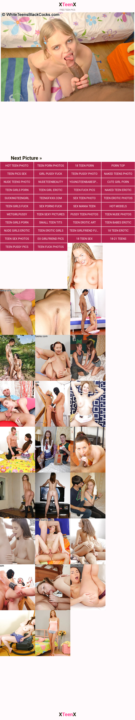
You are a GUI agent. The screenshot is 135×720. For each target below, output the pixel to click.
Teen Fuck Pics (84, 190)
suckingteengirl (17, 198)
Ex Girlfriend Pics (50, 238)
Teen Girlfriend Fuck (84, 230)
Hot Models (118, 206)
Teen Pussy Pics (16, 247)
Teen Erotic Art (84, 222)
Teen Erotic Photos (118, 198)
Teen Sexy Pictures (51, 214)
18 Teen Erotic (118, 230)
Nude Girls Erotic (17, 230)
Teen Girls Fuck (16, 206)
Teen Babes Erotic (118, 222)
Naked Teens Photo (118, 173)
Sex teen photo (84, 198)
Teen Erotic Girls (50, 230)
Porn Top (118, 165)
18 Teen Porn (84, 165)
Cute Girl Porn (118, 182)
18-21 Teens (118, 238)
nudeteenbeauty (50, 182)
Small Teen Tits (50, 222)
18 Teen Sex (84, 238)
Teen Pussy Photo (84, 173)
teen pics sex (17, 173)
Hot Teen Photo (16, 165)
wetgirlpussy (17, 214)
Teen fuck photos (51, 247)
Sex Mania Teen (84, 206)
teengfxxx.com (50, 198)
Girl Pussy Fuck (50, 173)
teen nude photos (118, 214)
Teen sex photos (17, 238)
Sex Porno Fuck (50, 206)
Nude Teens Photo (17, 182)
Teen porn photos (50, 165)
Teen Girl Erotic (51, 190)
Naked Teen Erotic (118, 190)
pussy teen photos (84, 214)
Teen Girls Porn (17, 190)
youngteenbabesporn (85, 182)
